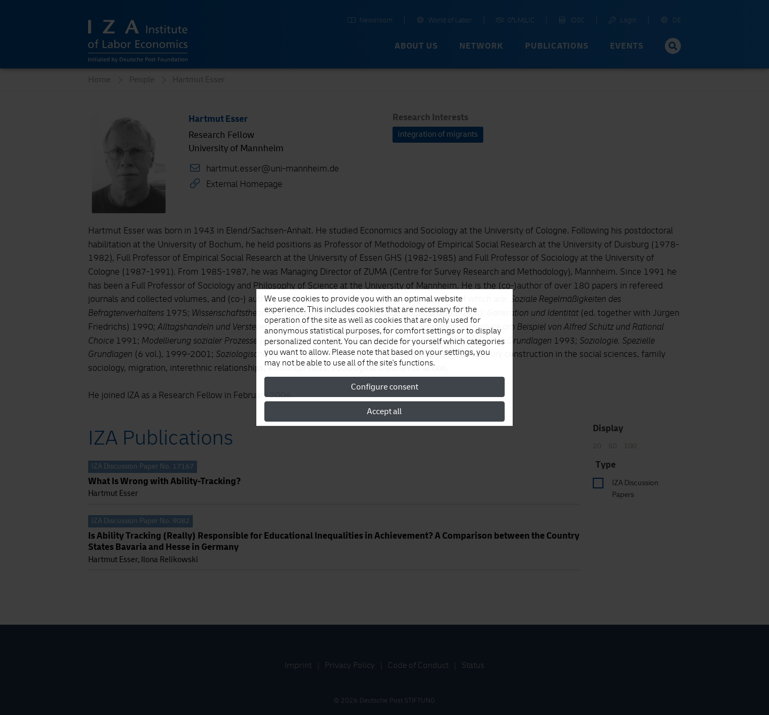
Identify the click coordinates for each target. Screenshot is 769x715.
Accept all (384, 411)
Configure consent (384, 387)
